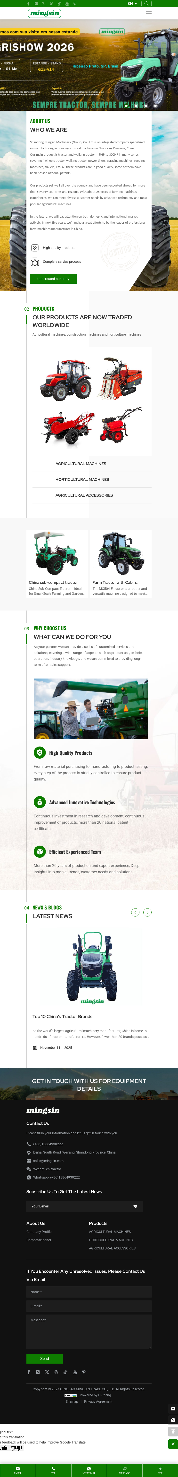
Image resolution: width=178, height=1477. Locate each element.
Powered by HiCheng (95, 1395)
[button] (126, 105)
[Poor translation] (16, 1448)
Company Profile (38, 1232)
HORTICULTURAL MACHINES (82, 479)
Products (98, 1223)
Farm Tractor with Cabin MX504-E (114, 583)
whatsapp (89, 1473)
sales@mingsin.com (48, 1161)
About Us (35, 1223)
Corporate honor (38, 1240)
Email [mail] (18, 1473)
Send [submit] (44, 1358)
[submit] (135, 1206)
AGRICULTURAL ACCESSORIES (84, 495)
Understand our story (53, 279)
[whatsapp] (173, 1420)
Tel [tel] (53, 1473)
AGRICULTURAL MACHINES (81, 463)
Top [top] (160, 1473)
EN (130, 3)
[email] (173, 1409)
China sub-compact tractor (53, 582)
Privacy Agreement (98, 1401)
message (124, 1473)
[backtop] (173, 1431)
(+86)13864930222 (48, 1144)
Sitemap (72, 1401)
